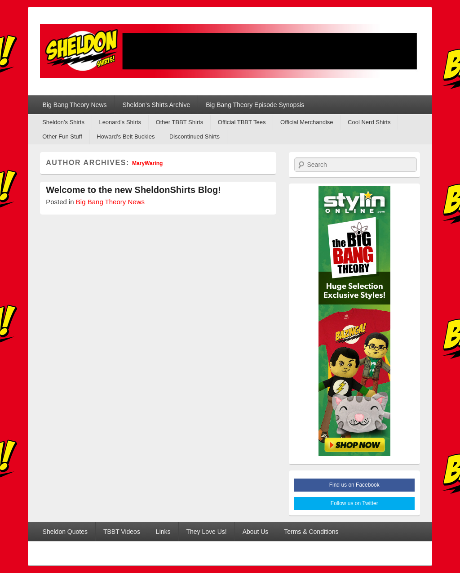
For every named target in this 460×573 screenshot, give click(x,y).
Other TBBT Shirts (179, 122)
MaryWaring (147, 163)
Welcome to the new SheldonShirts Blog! (133, 190)
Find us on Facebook (354, 485)
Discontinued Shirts (194, 136)
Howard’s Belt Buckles (126, 136)
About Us (256, 531)
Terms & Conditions (311, 531)
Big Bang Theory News (75, 104)
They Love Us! (206, 531)
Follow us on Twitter (354, 503)
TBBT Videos (121, 531)
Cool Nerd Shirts (369, 122)
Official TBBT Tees (242, 122)
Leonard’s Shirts (120, 122)
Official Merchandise (306, 122)
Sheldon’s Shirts (63, 122)
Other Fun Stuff (62, 136)
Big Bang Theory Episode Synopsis (255, 104)
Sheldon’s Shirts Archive (156, 104)
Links (163, 531)
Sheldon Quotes (65, 531)
